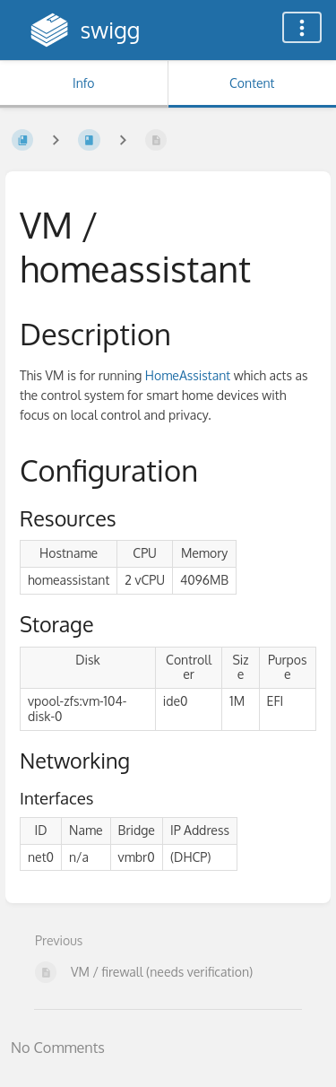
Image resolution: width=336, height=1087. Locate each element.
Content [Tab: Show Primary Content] (251, 83)
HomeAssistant (187, 375)
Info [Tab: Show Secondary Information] (84, 83)
